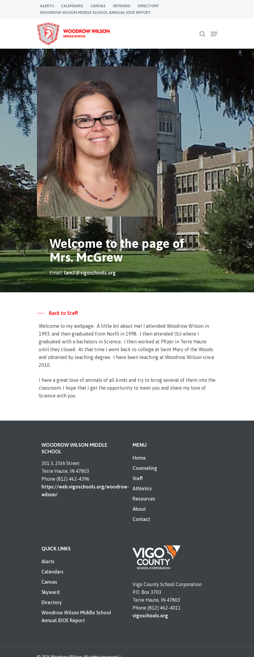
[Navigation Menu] (214, 34)
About (139, 509)
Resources (144, 498)
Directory (51, 602)
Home (139, 458)
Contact (141, 519)
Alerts (47, 561)
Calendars (52, 571)
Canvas (49, 582)
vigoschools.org (150, 615)
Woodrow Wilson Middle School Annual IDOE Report (76, 616)
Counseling (145, 468)
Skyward (50, 592)
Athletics (142, 488)
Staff (138, 478)
